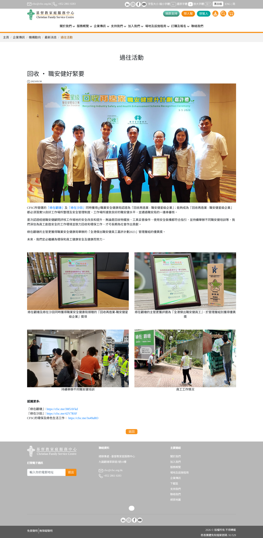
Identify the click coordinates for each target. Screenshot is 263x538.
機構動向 (35, 37)
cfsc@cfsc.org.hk (39, 3)
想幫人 (203, 13)
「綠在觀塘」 (56, 207)
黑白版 (218, 3)
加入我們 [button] (134, 26)
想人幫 (188, 13)
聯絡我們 (197, 26)
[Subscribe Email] (46, 472)
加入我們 (175, 461)
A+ (208, 3)
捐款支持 (171, 13)
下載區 (174, 483)
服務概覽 (175, 467)
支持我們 (175, 489)
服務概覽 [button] (83, 26)
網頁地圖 (175, 499)
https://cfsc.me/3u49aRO (83, 418)
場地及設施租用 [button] (155, 26)
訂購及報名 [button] (178, 26)
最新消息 (51, 37)
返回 (132, 431)
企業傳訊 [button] (100, 26)
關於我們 (175, 456)
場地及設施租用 (179, 472)
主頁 (6, 37)
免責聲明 (32, 530)
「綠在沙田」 (77, 207)
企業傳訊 (19, 37)
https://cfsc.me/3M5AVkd (62, 409)
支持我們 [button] (117, 26)
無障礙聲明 (46, 530)
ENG (228, 3)
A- (173, 4)
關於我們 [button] (66, 26)
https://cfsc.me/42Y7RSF (62, 413)
